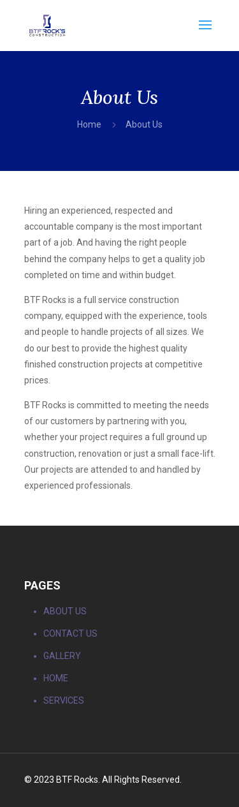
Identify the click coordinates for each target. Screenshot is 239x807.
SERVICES (63, 700)
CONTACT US (70, 633)
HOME (55, 678)
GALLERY (62, 656)
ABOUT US (65, 611)
